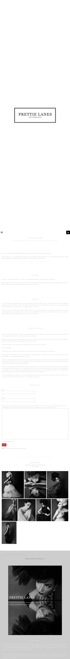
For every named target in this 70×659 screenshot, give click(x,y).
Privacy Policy (7, 441)
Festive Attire (18, 654)
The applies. (8, 441)
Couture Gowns (34, 654)
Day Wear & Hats (9, 654)
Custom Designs (24, 654)
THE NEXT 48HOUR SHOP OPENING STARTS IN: (15, 554)
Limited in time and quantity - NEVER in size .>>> (35, 558)
